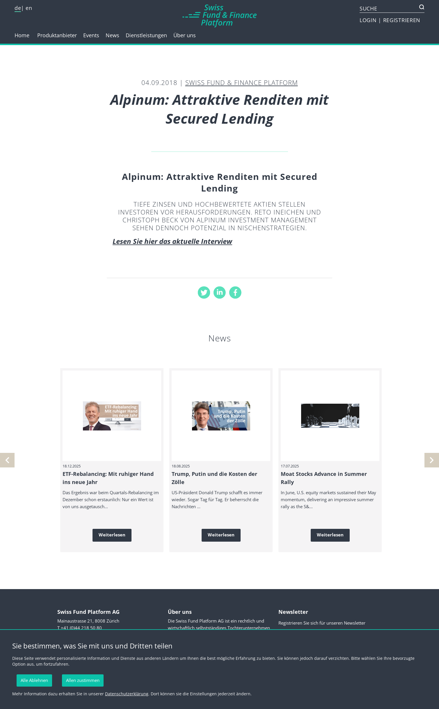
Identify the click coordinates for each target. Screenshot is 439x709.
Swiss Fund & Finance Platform (241, 82)
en (29, 7)
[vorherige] (431, 460)
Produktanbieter (57, 35)
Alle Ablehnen (34, 680)
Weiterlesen (112, 535)
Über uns (184, 35)
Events (91, 35)
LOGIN (369, 20)
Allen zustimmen (82, 680)
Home (22, 35)
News (112, 35)
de (18, 7)
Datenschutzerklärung (126, 693)
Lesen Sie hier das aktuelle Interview (172, 241)
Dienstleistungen (146, 35)
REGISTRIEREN (401, 20)
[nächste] (7, 460)
